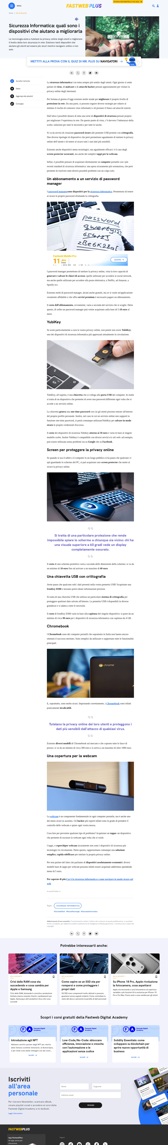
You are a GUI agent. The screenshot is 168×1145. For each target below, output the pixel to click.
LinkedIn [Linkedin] (72, 73)
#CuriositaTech (59, 911)
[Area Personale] (158, 6)
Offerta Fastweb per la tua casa (126, 2)
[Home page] (84, 6)
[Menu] (14, 6)
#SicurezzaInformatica (89, 911)
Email (96, 73)
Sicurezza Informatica (68, 906)
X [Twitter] (78, 73)
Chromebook (113, 703)
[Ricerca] (154, 6)
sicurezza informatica (101, 191)
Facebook (84, 73)
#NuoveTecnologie (73, 911)
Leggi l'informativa (15, 1113)
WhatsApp (90, 73)
